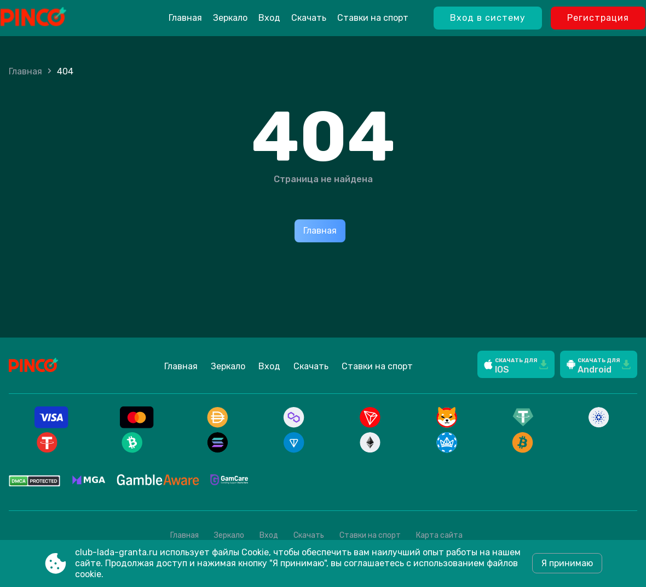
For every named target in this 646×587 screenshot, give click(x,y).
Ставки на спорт (372, 18)
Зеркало (230, 18)
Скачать (308, 18)
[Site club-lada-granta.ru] (61, 18)
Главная (185, 18)
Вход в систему (488, 18)
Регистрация (598, 18)
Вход (269, 18)
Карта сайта (439, 535)
